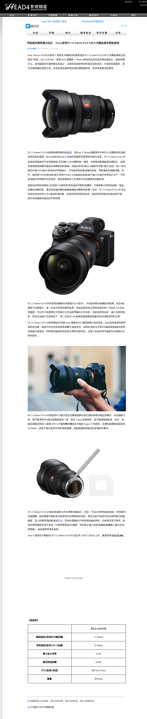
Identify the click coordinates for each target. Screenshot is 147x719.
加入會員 (143, 2)
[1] (65, 157)
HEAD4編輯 (31, 49)
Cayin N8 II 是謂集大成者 (54, 21)
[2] (61, 520)
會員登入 (129, 2)
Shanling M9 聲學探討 (93, 21)
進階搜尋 (143, 5)
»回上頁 (124, 26)
